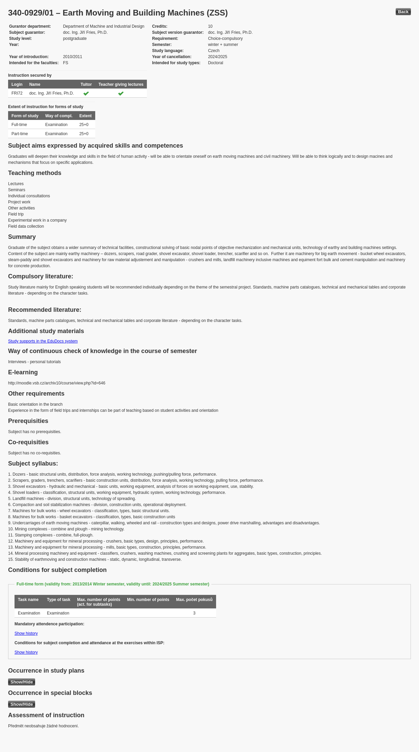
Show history (26, 633)
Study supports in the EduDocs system (43, 341)
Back (403, 11)
